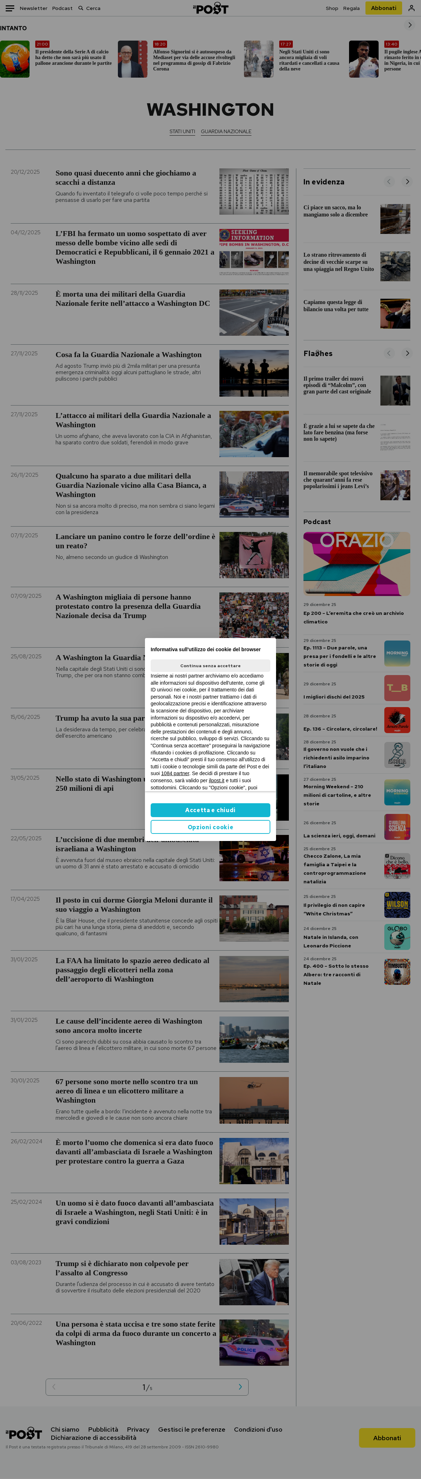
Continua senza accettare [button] (210, 666)
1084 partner (175, 773)
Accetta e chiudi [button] (210, 810)
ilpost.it (216, 780)
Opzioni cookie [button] (211, 827)
